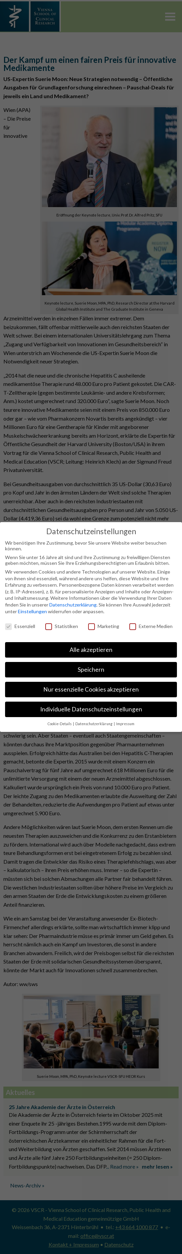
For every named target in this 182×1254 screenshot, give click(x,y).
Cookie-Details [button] (60, 724)
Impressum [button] (125, 724)
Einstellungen (32, 611)
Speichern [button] (91, 669)
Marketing (103, 626)
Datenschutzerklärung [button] (94, 724)
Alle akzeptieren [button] (91, 649)
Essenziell (20, 626)
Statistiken (61, 626)
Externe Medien (151, 626)
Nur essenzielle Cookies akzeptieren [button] (91, 689)
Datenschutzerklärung (73, 605)
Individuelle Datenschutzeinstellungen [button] (91, 709)
